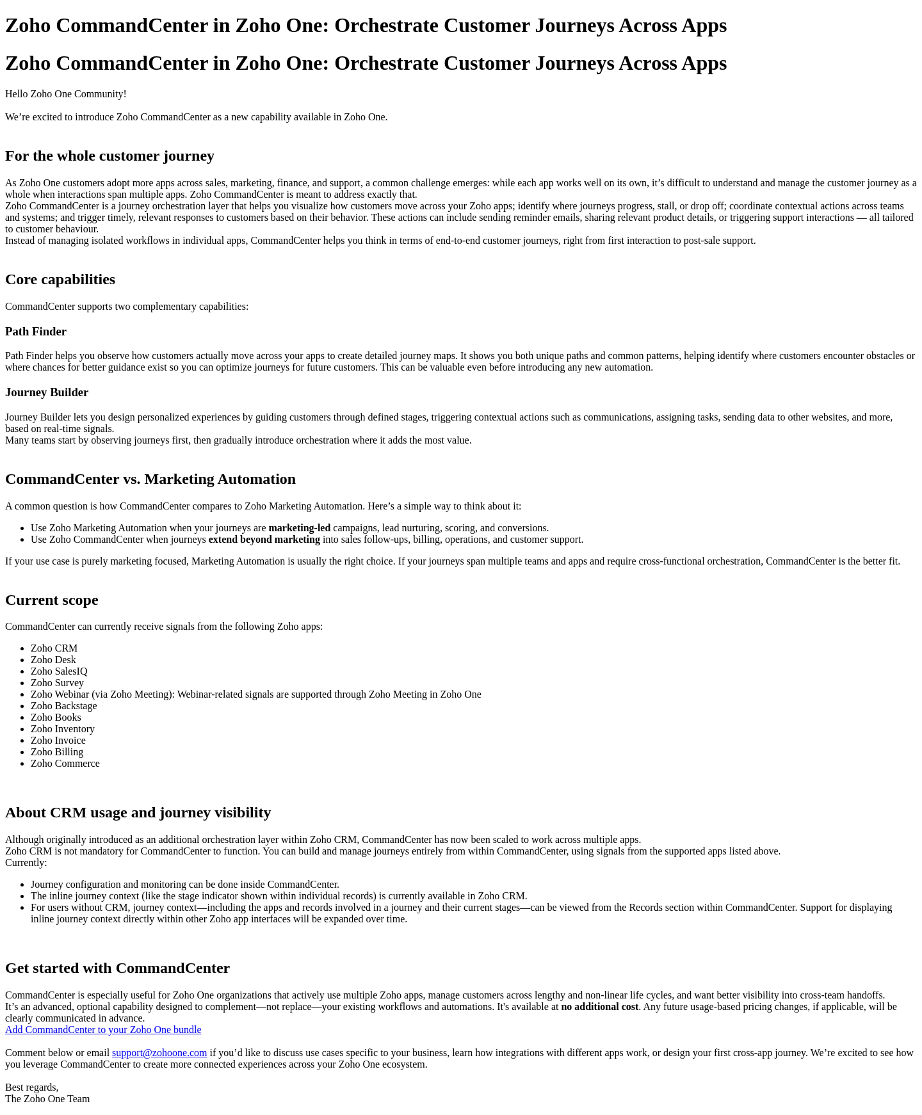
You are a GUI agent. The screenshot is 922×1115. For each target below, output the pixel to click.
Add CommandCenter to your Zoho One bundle (103, 1029)
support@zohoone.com (159, 1052)
